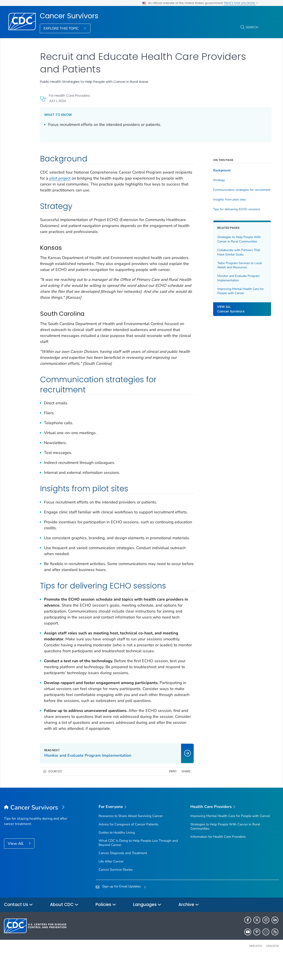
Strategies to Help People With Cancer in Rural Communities (230, 239)
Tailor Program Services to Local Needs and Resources (230, 265)
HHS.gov (255, 964)
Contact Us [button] (18, 922)
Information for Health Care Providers (218, 854)
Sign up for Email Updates (121, 904)
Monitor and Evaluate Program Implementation (229, 278)
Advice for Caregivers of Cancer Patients (128, 842)
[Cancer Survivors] (38, 825)
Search (252, 27)
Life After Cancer (111, 879)
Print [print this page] (164, 789)
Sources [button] (55, 789)
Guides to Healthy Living (117, 850)
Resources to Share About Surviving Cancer (131, 834)
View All (16, 861)
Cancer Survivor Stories (116, 887)
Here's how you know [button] (241, 3)
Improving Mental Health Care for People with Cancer (229, 291)
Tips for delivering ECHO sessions (227, 209)
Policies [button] (106, 922)
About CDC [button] (64, 922)
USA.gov (272, 964)
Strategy (210, 180)
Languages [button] (147, 922)
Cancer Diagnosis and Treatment (123, 871)
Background (213, 170)
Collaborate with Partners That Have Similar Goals (229, 252)
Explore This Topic (62, 28)
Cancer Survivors (69, 16)
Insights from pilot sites (220, 200)
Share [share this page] (177, 789)
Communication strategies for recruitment (231, 190)
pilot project (78, 178)
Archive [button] (188, 922)
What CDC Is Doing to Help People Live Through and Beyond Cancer (138, 860)
